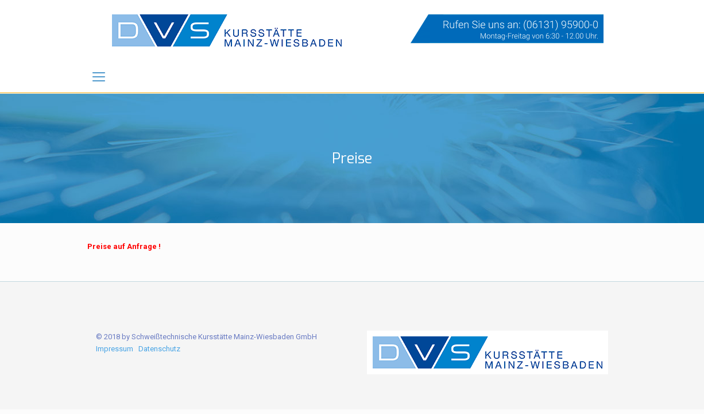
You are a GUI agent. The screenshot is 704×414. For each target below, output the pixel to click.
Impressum (114, 348)
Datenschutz (159, 348)
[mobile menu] (99, 77)
